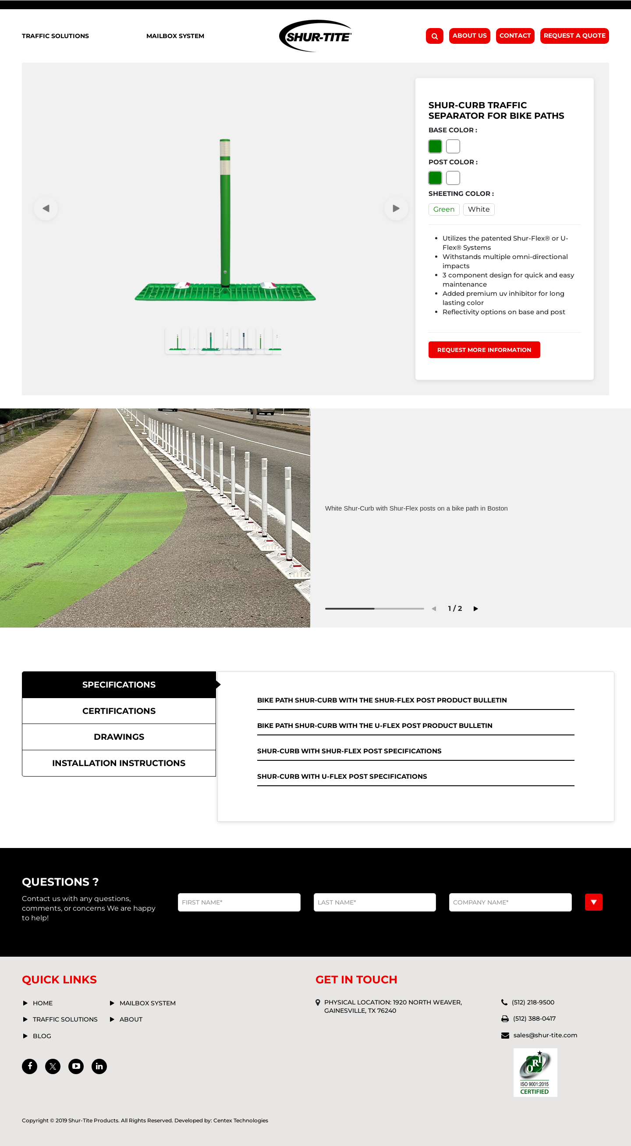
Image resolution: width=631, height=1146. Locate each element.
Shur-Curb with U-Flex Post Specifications (342, 776)
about (131, 1019)
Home (43, 1003)
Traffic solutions (65, 1019)
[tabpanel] (464, 508)
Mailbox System (175, 36)
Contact (515, 35)
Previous (433, 608)
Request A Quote (575, 35)
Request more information (484, 349)
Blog (42, 1036)
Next (396, 208)
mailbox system (148, 1003)
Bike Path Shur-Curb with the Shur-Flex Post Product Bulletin (382, 700)
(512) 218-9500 (533, 1002)
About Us (470, 35)
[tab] (119, 684)
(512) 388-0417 (534, 1018)
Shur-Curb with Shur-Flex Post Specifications (349, 751)
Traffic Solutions (55, 36)
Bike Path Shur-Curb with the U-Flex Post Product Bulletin (375, 725)
